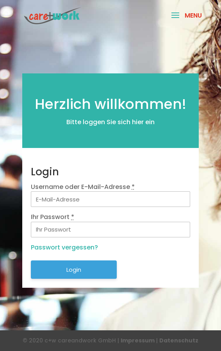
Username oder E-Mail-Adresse (83, 186)
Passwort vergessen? (64, 247)
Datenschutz (178, 340)
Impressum (138, 340)
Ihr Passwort (52, 216)
